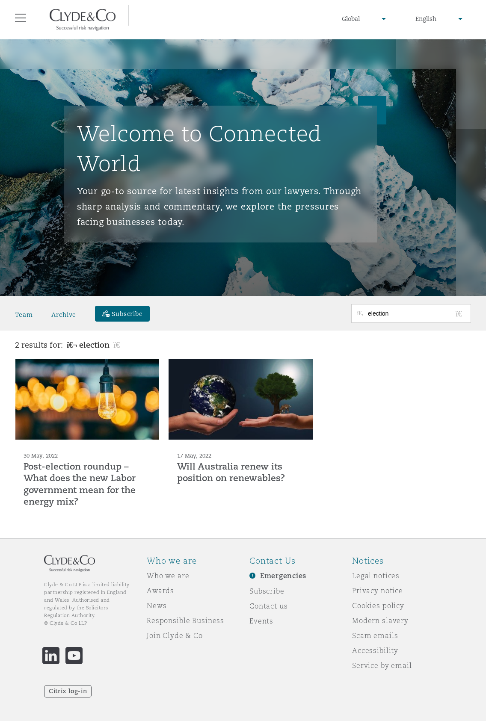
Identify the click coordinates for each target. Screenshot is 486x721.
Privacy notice (377, 590)
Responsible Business (185, 620)
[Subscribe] (122, 314)
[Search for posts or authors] (416, 313)
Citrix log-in (68, 691)
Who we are (168, 575)
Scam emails (375, 635)
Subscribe (266, 591)
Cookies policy (378, 605)
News (156, 605)
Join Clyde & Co (175, 635)
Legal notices (376, 575)
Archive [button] (63, 315)
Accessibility (375, 650)
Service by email (382, 665)
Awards (160, 590)
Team (24, 315)
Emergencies (283, 575)
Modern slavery (380, 620)
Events (261, 621)
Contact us (268, 606)
